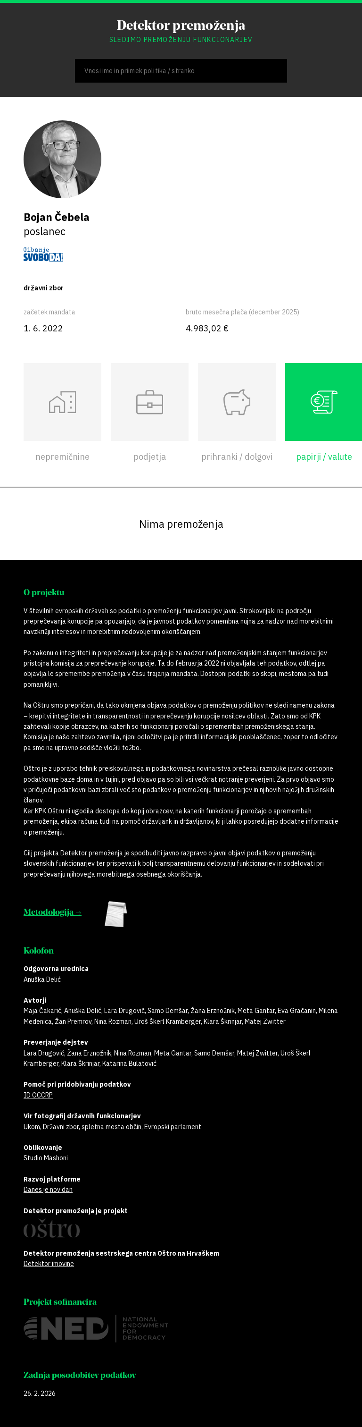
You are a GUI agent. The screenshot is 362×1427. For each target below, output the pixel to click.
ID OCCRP (38, 1095)
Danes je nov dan (48, 1189)
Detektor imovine (49, 1263)
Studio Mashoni (46, 1158)
